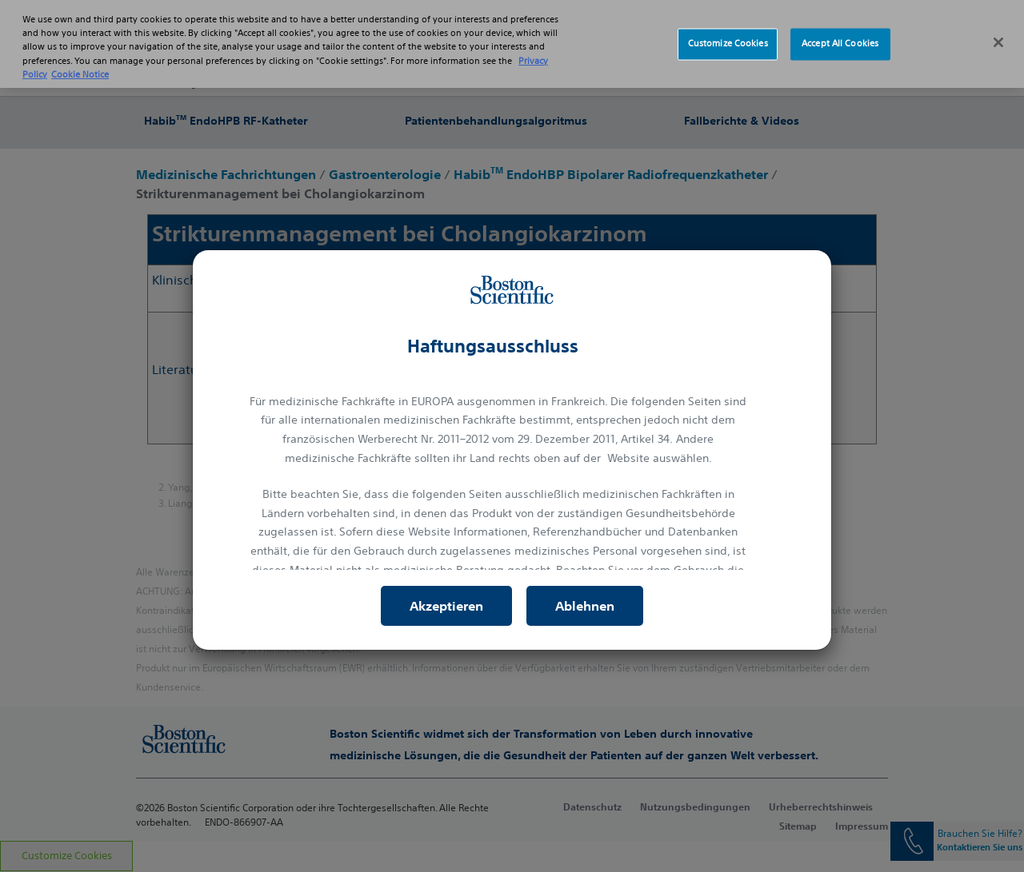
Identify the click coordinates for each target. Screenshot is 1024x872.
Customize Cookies (728, 20)
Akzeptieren (446, 606)
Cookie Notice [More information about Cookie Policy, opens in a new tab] (80, 51)
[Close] (998, 19)
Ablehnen (584, 606)
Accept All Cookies (840, 20)
